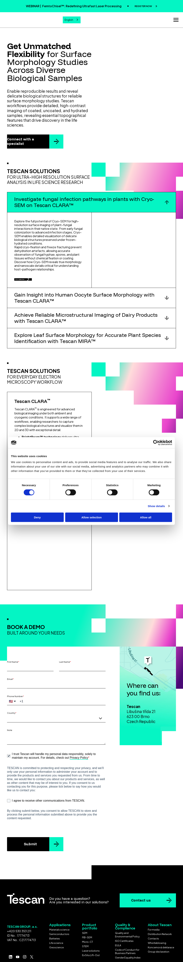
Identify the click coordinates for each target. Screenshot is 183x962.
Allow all (145, 517)
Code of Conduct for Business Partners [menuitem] (127, 931)
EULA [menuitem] (118, 925)
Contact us (141, 880)
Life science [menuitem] (56, 923)
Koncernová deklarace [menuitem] (161, 927)
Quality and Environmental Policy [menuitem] (127, 915)
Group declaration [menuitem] (158, 932)
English (69, 19)
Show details (156, 506)
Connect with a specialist (20, 140)
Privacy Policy (79, 738)
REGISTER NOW (143, 6)
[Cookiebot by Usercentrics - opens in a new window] (156, 442)
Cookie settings (92, 955)
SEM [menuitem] (84, 913)
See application (31, 280)
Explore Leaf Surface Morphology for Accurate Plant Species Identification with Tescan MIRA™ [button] (87, 342)
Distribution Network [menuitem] (160, 914)
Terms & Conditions (77, 950)
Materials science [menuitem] (59, 909)
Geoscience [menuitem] (56, 927)
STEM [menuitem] (85, 926)
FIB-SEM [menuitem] (87, 917)
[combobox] (72, 19)
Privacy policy (108, 950)
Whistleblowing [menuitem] (157, 923)
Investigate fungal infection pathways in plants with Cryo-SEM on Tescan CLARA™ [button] (84, 201)
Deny (37, 517)
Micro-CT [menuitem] (87, 922)
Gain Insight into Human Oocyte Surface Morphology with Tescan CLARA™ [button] (84, 301)
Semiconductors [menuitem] (59, 914)
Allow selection (91, 517)
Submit (30, 824)
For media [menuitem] (153, 909)
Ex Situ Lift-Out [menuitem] (91, 935)
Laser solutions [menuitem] (91, 930)
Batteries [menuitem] (54, 918)
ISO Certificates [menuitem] (124, 921)
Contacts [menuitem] (153, 918)
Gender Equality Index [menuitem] (127, 937)
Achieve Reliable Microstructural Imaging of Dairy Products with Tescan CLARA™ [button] (85, 321)
